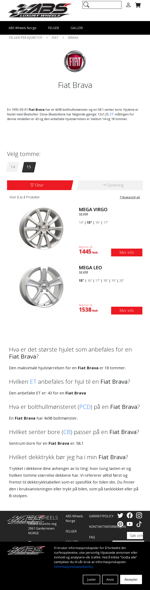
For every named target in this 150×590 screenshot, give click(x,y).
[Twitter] (121, 515)
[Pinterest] (121, 524)
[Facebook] (130, 515)
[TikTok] (139, 524)
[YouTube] (130, 524)
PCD (85, 407)
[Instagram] (139, 515)
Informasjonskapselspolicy (73, 566)
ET (112, 114)
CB (67, 432)
